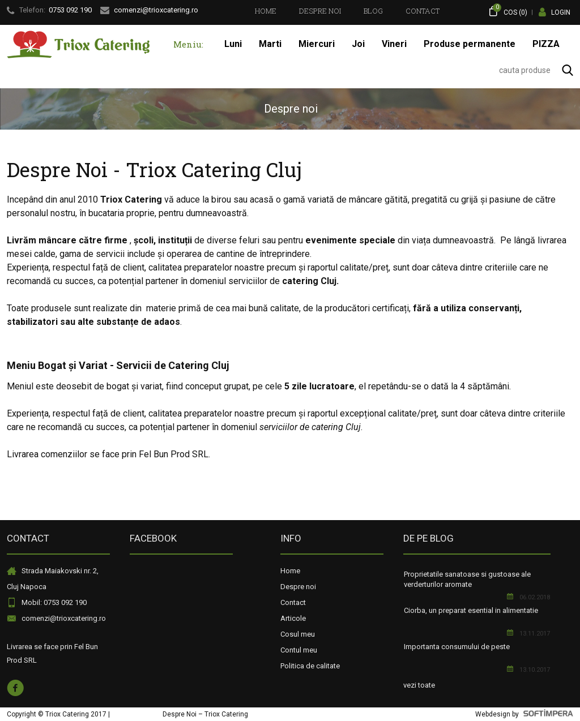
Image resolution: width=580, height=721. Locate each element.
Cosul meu (297, 634)
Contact (423, 11)
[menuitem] (266, 11)
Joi (358, 43)
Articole (293, 618)
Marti (270, 43)
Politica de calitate (310, 666)
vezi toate (419, 685)
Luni (233, 43)
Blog (373, 11)
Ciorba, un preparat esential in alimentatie (471, 610)
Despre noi (320, 11)
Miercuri (316, 43)
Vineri (394, 43)
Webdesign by (524, 714)
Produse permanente (469, 43)
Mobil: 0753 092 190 (54, 602)
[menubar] (347, 11)
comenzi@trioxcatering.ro (64, 618)
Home (265, 11)
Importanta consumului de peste (457, 646)
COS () (507, 11)
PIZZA (546, 43)
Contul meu (298, 650)
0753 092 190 (70, 10)
